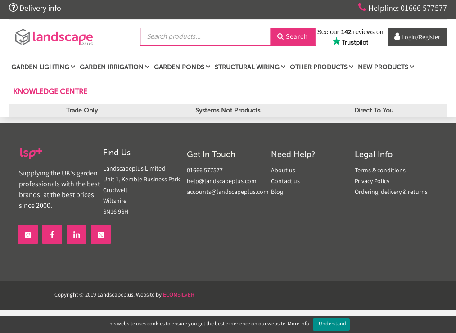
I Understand (331, 324)
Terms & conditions (380, 171)
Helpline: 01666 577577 (402, 8)
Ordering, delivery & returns (391, 192)
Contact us (285, 181)
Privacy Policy (372, 181)
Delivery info (35, 8)
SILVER (178, 295)
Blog (277, 192)
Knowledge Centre (49, 91)
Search (292, 37)
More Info (298, 324)
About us (283, 171)
